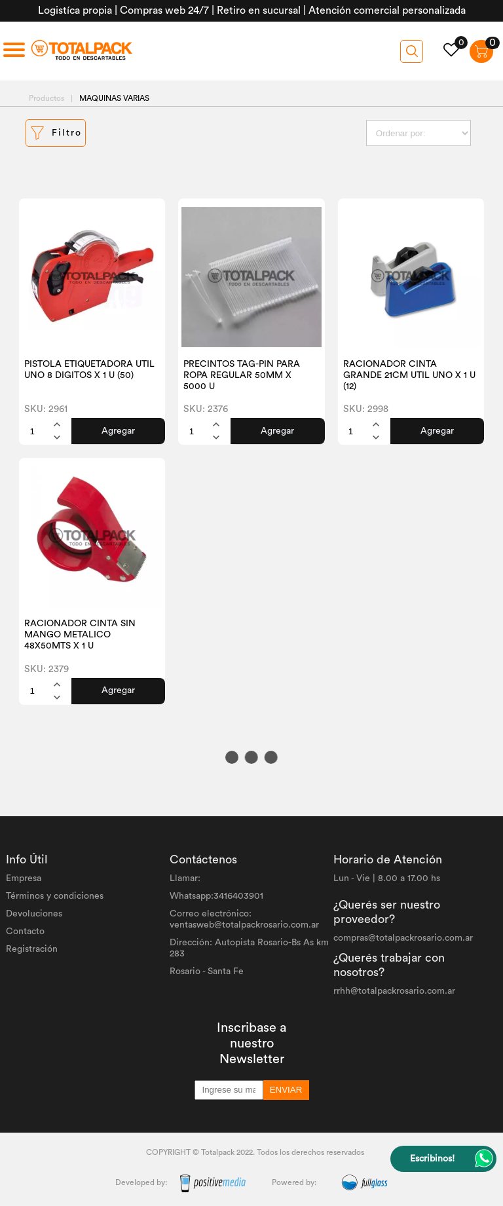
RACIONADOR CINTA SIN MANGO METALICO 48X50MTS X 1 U (80, 634)
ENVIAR (286, 1090)
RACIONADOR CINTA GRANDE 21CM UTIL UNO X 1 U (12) (409, 375)
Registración (32, 949)
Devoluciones (34, 913)
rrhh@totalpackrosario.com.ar (394, 991)
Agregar (118, 431)
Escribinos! (432, 1158)
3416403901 (238, 896)
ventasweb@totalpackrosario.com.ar (244, 925)
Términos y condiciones (54, 896)
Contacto (25, 931)
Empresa (23, 878)
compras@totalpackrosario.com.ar (403, 938)
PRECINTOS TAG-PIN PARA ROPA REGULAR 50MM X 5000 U (241, 375)
